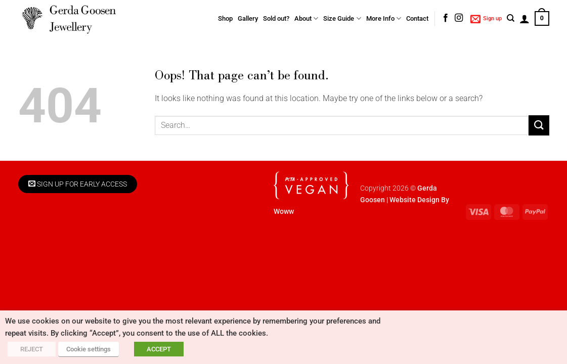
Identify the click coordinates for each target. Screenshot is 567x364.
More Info (383, 18)
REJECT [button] (31, 349)
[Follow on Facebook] (446, 18)
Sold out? (276, 18)
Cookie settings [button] (88, 349)
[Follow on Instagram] (459, 18)
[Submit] (539, 125)
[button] (486, 19)
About (306, 18)
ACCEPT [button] (159, 349)
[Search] (510, 18)
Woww (284, 211)
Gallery (248, 18)
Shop (225, 18)
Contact (417, 18)
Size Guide (342, 18)
